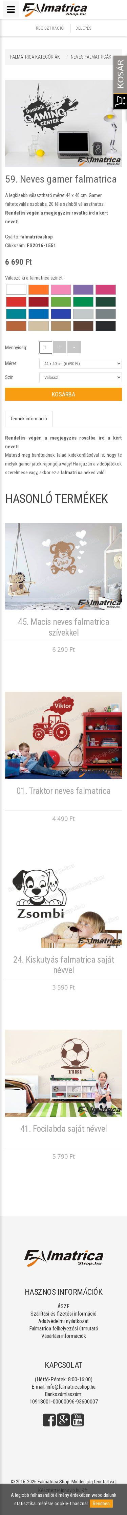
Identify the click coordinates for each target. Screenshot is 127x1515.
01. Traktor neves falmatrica (64, 791)
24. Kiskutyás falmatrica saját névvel (63, 965)
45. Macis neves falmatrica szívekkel (63, 627)
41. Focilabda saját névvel (63, 1129)
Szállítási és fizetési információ (63, 1314)
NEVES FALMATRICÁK (91, 57)
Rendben (101, 1504)
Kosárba (63, 394)
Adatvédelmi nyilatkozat (63, 1321)
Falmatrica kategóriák (35, 57)
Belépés (83, 28)
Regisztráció (50, 28)
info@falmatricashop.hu (71, 1387)
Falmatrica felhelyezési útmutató (63, 1328)
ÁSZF (63, 1306)
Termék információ (28, 419)
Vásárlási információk (63, 1336)
